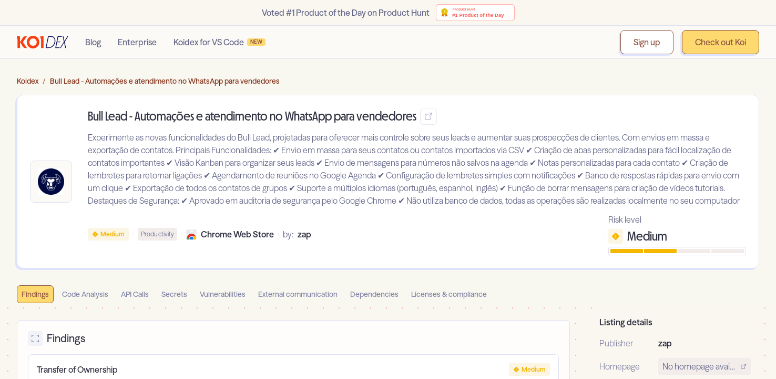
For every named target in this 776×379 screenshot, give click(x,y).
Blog (93, 42)
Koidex (27, 81)
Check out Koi (720, 42)
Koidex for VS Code (219, 42)
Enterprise (137, 42)
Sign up (647, 42)
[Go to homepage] (42, 42)
